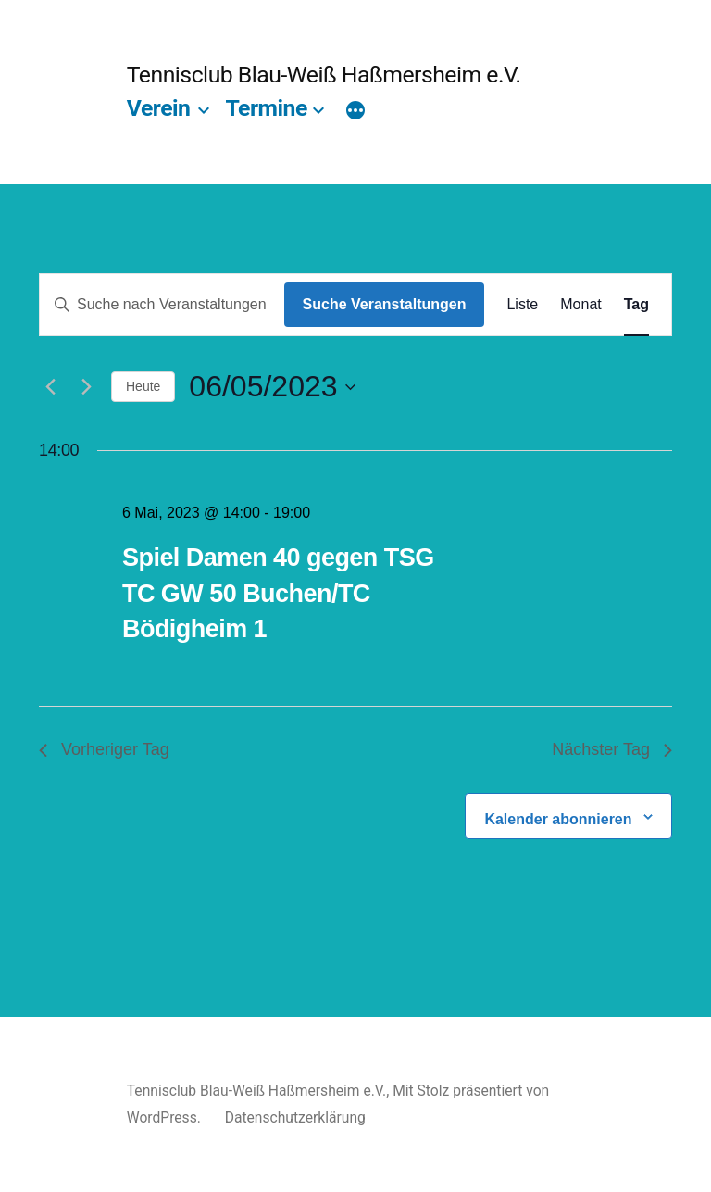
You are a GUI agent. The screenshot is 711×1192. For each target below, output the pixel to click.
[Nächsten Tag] (86, 387)
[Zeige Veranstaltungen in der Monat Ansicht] (580, 304)
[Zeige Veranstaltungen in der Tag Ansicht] (636, 304)
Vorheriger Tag (104, 749)
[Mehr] (355, 112)
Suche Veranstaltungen (385, 304)
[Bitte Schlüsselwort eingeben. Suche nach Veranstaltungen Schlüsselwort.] (162, 304)
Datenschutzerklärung (295, 1117)
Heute (143, 386)
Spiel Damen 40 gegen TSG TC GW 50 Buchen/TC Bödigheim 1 (278, 593)
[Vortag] (50, 387)
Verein (159, 107)
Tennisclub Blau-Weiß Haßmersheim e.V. (324, 74)
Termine (265, 107)
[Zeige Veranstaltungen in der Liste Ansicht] (522, 304)
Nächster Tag (612, 749)
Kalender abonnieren (557, 819)
